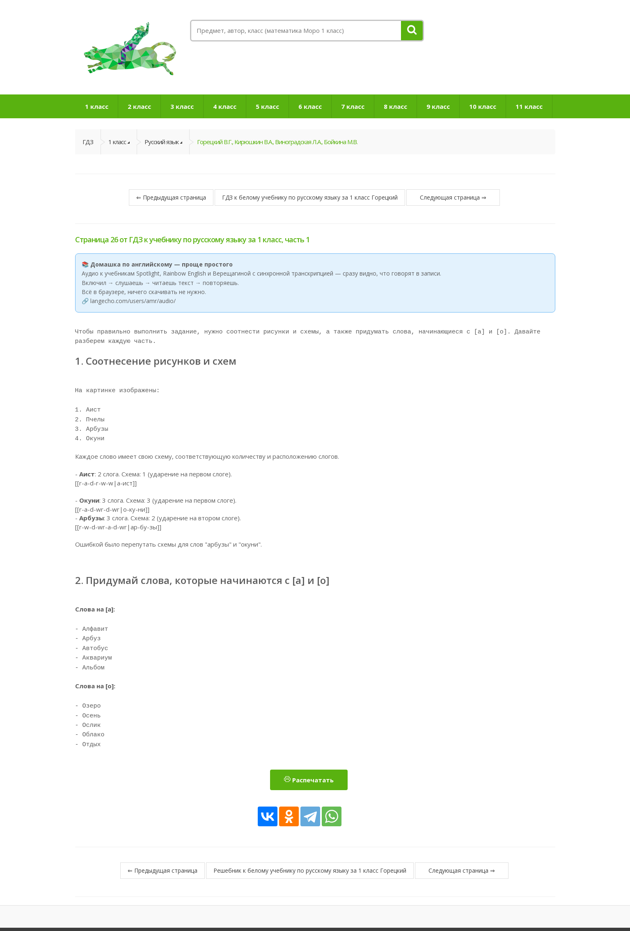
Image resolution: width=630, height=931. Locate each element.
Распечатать (309, 757)
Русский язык (161, 142)
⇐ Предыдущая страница (171, 197)
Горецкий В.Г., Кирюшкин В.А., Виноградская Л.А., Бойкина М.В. (277, 142)
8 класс (395, 106)
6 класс (310, 106)
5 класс (267, 106)
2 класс (139, 106)
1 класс (96, 106)
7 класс (352, 106)
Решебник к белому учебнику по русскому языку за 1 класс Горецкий (309, 847)
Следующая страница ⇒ (453, 197)
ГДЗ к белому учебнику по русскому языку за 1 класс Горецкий (310, 197)
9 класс (438, 106)
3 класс (182, 106)
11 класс (529, 106)
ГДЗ (87, 142)
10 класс (482, 106)
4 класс (224, 106)
